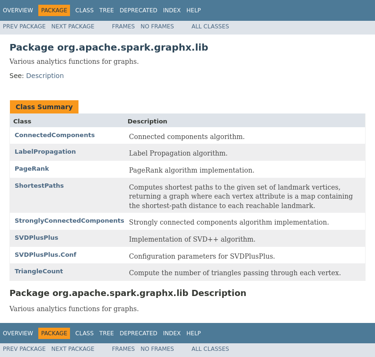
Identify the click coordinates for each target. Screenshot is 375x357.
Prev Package (24, 26)
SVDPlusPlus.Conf (46, 254)
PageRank (32, 168)
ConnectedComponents (55, 135)
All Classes (210, 26)
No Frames (157, 26)
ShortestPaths (39, 185)
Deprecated (138, 10)
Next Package (73, 26)
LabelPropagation (45, 151)
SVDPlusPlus (36, 237)
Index (172, 10)
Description (45, 75)
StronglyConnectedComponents (69, 220)
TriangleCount (39, 271)
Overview (18, 10)
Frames (123, 26)
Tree (106, 10)
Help (193, 10)
